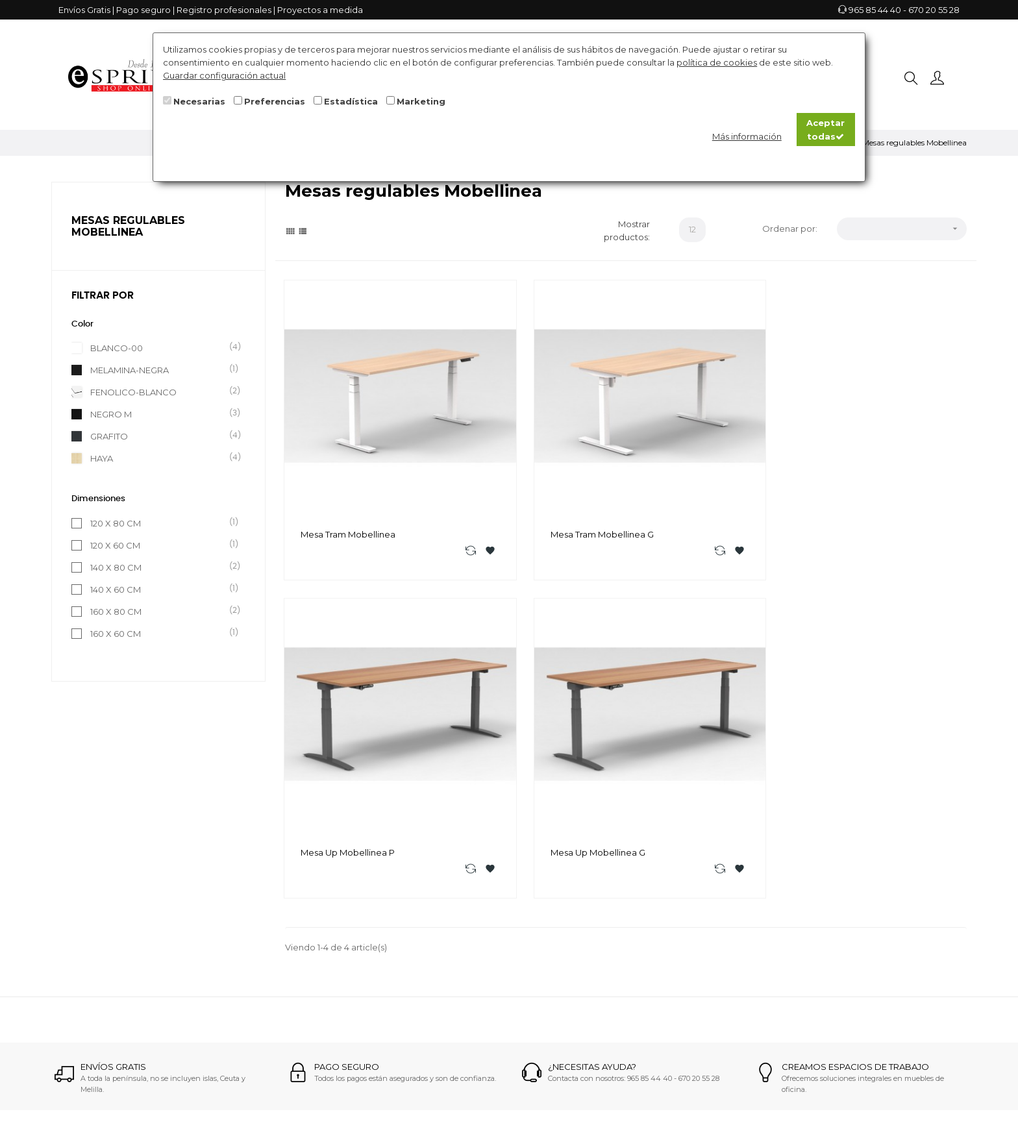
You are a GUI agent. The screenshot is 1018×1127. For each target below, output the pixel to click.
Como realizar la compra (493, 889)
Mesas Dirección (632, 924)
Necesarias (199, 101)
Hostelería (618, 959)
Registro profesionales (224, 10)
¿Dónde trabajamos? (485, 907)
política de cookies (717, 62)
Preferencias (274, 101)
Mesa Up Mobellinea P (699, 459)
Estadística (351, 101)
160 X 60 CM (161, 633)
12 (692, 229)
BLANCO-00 (161, 347)
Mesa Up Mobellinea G (874, 459)
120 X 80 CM (161, 522)
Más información (747, 136)
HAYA (161, 458)
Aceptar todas (825, 129)
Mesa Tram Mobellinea (348, 459)
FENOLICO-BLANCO (161, 391)
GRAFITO (161, 435)
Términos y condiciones (490, 959)
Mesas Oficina (626, 907)
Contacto (461, 924)
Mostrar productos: (627, 230)
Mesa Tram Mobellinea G (528, 459)
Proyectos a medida (320, 10)
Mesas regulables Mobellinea (128, 226)
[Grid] (290, 230)
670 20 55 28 (934, 10)
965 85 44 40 (875, 10)
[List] (302, 230)
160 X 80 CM (161, 611)
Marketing (421, 101)
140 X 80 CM (161, 567)
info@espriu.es (343, 929)
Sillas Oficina (623, 977)
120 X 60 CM (161, 545)
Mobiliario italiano (634, 994)
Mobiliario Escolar (634, 942)
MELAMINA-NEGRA (161, 369)
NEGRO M (161, 413)
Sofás (608, 889)
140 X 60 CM (161, 589)
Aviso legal (463, 942)
